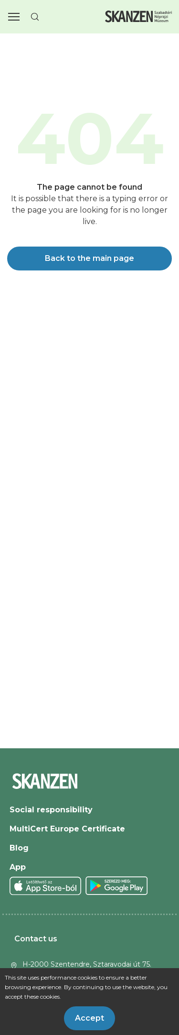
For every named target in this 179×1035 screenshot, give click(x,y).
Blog (19, 847)
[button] (13, 16)
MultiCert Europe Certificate (67, 828)
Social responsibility (51, 809)
